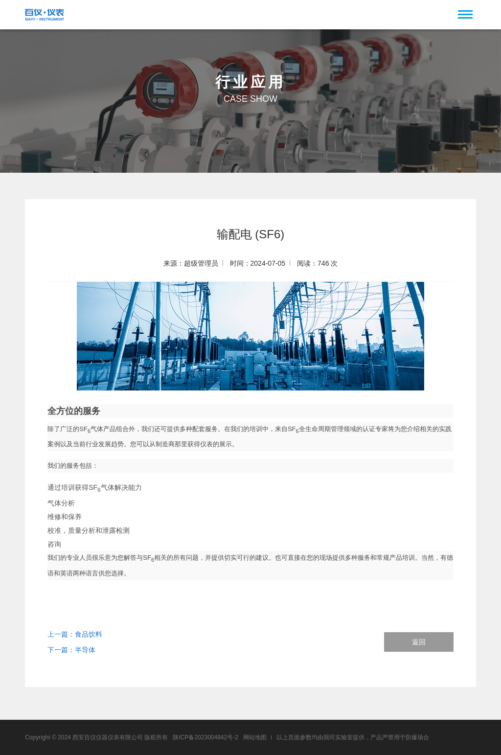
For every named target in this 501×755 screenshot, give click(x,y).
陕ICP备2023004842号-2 (205, 737)
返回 (419, 642)
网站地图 (255, 737)
